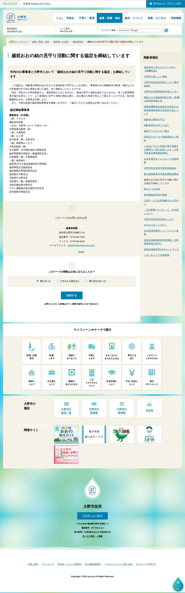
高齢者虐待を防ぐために (156, 125)
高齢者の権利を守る (154, 119)
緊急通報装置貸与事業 (155, 194)
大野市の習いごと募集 (155, 76)
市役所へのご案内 (92, 515)
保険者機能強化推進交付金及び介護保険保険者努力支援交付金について (161, 110)
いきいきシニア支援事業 (156, 255)
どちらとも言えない (70, 281)
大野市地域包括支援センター (159, 219)
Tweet (81, 251)
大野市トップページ (18, 41)
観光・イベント (134, 18)
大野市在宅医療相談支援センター (161, 91)
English (35, 3)
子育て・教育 (87, 18)
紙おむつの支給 (152, 189)
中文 (48, 3)
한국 (42, 3)
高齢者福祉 (77, 41)
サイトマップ (10, 3)
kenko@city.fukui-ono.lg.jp (81, 245)
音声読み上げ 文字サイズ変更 (167, 3)
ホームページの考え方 (146, 564)
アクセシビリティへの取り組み (119, 564)
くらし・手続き (65, 18)
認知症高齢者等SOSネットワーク (161, 249)
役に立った (45, 281)
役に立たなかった (97, 281)
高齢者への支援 (60, 41)
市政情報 (176, 18)
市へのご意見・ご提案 (92, 536)
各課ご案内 (33, 564)
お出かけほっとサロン (155, 225)
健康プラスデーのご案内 (156, 131)
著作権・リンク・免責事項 (70, 564)
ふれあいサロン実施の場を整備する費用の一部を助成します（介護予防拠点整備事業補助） (161, 149)
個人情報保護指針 (93, 564)
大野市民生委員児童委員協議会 (160, 168)
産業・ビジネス (157, 18)
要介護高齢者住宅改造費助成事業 (161, 174)
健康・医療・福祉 (109, 18)
